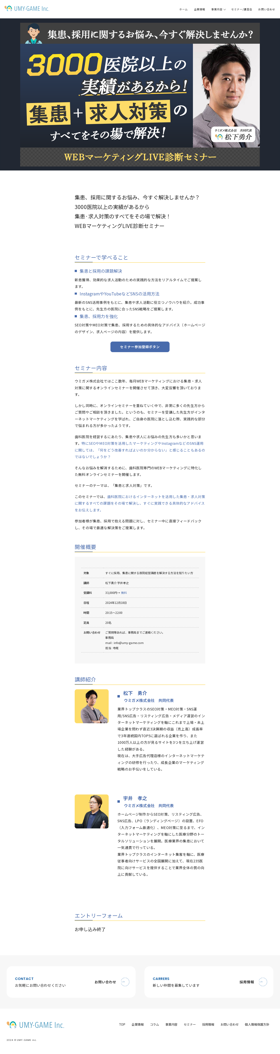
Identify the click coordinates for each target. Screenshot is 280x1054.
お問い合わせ (266, 9)
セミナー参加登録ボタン (140, 346)
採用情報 (207, 1025)
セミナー (189, 1025)
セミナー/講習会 (241, 9)
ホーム (183, 9)
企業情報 (199, 9)
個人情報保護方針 (257, 1025)
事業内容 (216, 9)
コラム (152, 1025)
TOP (120, 1025)
